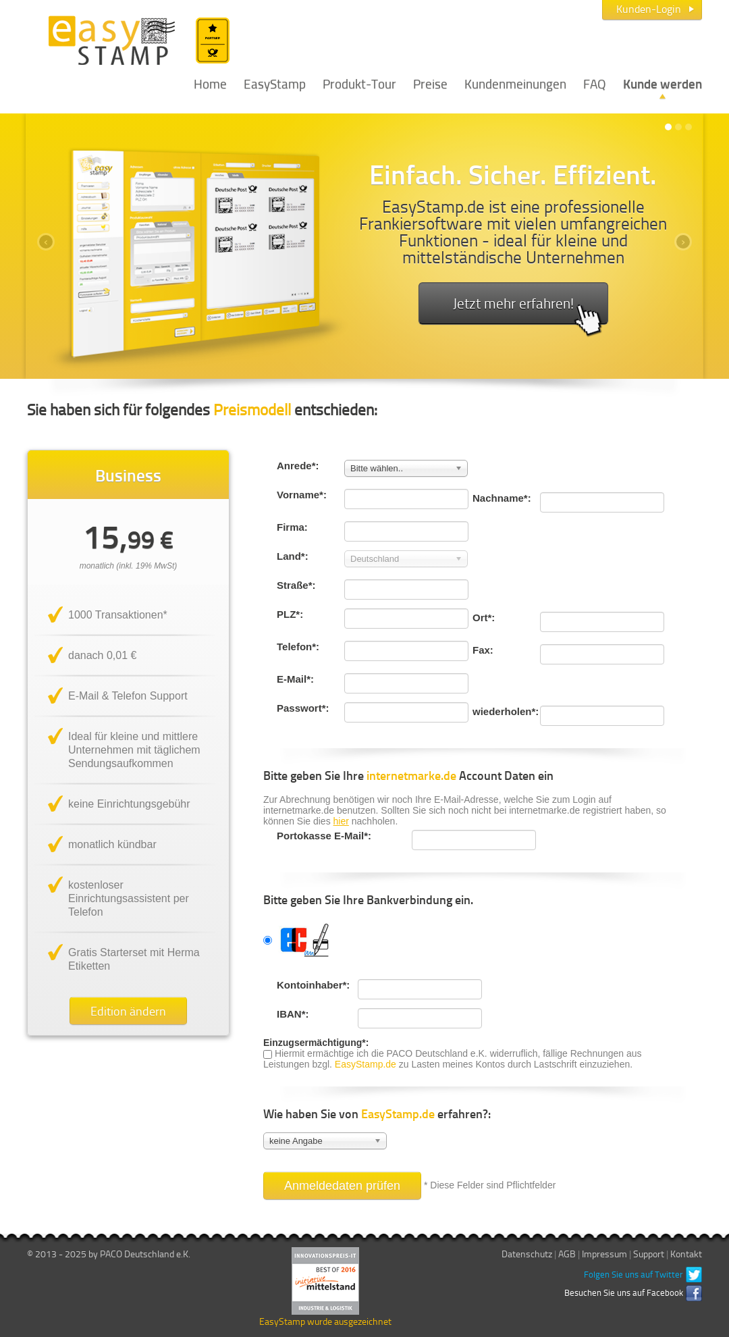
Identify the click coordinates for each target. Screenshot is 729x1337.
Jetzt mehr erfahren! (528, 308)
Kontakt (686, 1253)
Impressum (604, 1253)
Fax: (483, 650)
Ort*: (484, 617)
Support (648, 1253)
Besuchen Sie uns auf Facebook (623, 1292)
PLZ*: (290, 614)
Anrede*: (298, 465)
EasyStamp (275, 82)
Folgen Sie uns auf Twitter (633, 1274)
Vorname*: (302, 494)
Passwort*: (303, 708)
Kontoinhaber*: (310, 985)
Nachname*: (502, 498)
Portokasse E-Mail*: (324, 835)
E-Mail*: (295, 679)
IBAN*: (293, 1014)
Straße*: (296, 585)
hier (341, 821)
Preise (430, 82)
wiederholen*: (506, 711)
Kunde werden (662, 82)
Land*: (292, 556)
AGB (567, 1253)
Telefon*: (298, 646)
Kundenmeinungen (515, 82)
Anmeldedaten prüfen (342, 1185)
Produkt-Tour (359, 82)
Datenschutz (527, 1253)
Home (210, 82)
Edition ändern (128, 1011)
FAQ (594, 82)
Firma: (292, 527)
